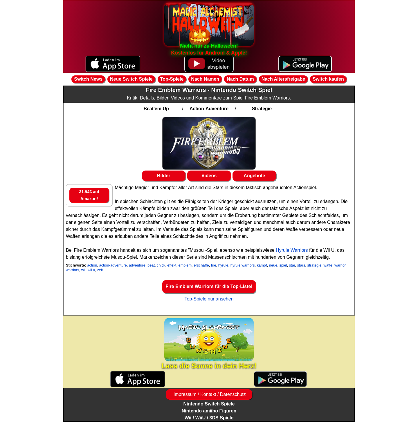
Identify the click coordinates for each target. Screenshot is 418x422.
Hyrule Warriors (292, 250)
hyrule (223, 265)
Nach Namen (205, 79)
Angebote (254, 175)
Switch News (88, 79)
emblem (185, 265)
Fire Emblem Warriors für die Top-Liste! (209, 286)
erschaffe (201, 265)
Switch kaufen (328, 79)
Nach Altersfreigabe (283, 79)
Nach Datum (240, 79)
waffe (328, 265)
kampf (262, 265)
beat (151, 265)
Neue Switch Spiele (131, 79)
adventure (137, 265)
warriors (72, 270)
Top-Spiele (172, 79)
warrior (339, 265)
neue (273, 265)
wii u (91, 270)
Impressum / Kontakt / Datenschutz (209, 394)
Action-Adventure (209, 108)
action (92, 265)
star (292, 265)
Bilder (163, 175)
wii (83, 270)
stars (301, 265)
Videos (209, 175)
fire (213, 265)
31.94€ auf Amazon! (89, 195)
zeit (100, 270)
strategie (314, 265)
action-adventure (113, 265)
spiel (283, 265)
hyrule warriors (242, 265)
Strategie (262, 108)
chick (161, 265)
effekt (171, 265)
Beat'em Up (156, 108)
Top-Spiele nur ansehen (208, 298)
